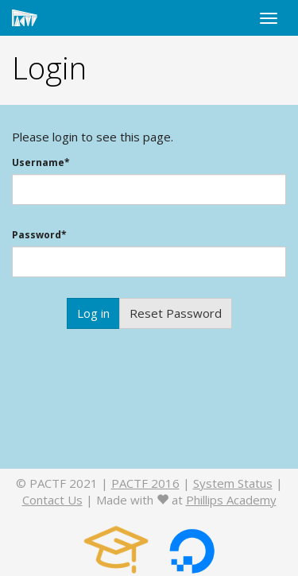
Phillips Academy (231, 500)
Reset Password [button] (176, 313)
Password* (39, 235)
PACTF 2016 (145, 483)
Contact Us (52, 500)
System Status (233, 483)
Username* (41, 163)
